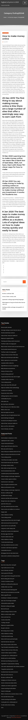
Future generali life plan (7, 573)
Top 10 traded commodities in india (9, 647)
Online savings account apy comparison (10, 476)
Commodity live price (6, 398)
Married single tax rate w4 (7, 412)
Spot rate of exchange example (8, 600)
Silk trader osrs (4, 401)
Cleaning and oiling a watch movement (10, 341)
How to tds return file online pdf (8, 385)
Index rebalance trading (7, 514)
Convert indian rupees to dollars (8, 479)
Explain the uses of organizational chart (10, 415)
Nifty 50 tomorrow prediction (8, 368)
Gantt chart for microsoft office (8, 525)
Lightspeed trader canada (7, 440)
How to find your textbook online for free (10, 451)
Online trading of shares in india (9, 611)
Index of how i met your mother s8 (9, 335)
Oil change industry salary (7, 465)
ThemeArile (13, 717)
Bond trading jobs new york (7, 578)
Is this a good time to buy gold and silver (10, 576)
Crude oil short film (5, 619)
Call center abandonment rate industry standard (12, 666)
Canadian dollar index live (7, 363)
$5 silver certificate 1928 (8, 293)
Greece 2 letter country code (9, 296)
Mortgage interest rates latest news (9, 553)
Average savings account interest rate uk (11, 330)
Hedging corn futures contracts (8, 680)
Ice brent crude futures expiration (9, 547)
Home (5, 17)
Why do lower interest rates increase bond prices (12, 346)
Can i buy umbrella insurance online (9, 506)
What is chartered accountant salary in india (11, 694)
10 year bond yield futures (7, 443)
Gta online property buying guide (9, 589)
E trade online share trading (8, 705)
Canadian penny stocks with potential (10, 473)
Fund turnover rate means (7, 481)
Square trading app (6, 691)
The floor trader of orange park (8, 343)
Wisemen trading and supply (8, 606)
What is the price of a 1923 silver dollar (10, 407)
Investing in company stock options (9, 598)
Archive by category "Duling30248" (16, 17)
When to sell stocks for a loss (7, 487)
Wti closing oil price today (7, 630)
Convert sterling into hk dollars (8, 688)
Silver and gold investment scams (9, 484)
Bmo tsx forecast (5, 608)
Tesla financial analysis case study (9, 460)
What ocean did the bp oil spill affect (9, 357)
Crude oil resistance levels (7, 581)
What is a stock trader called (8, 614)
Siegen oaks (4, 512)
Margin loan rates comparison (8, 501)
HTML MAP (19, 717)
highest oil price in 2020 (10, 2)
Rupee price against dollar (7, 338)
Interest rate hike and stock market (9, 498)
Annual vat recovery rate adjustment (10, 531)
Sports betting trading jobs (7, 418)
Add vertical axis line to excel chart (9, 523)
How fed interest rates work (7, 641)
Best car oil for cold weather (8, 426)
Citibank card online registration (9, 685)
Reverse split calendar (6, 327)
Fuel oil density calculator (7, 429)
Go (24, 281)
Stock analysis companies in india (9, 438)
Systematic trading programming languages (13, 299)
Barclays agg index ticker (7, 534)
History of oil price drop (6, 371)
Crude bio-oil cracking (6, 390)
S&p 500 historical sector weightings (9, 365)
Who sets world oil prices (7, 449)
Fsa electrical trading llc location (9, 420)
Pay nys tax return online (7, 393)
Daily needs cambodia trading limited (10, 556)
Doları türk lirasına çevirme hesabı (9, 639)
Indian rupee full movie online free (9, 446)
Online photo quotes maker (7, 603)
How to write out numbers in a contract (10, 509)
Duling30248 (5, 33)
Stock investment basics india (8, 471)
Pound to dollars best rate (7, 536)
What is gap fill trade (6, 595)
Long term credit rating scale (8, 528)
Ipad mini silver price (6, 503)
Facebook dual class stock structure (9, 672)
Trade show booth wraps (7, 542)
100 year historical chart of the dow (9, 354)
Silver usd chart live (6, 617)
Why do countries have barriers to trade (10, 454)
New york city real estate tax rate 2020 (10, 592)
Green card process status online (9, 683)
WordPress (17, 715)
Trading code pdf (5, 622)
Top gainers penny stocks (7, 669)
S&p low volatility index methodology (10, 387)
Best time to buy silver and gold (8, 565)
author (6, 41)
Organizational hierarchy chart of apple (10, 376)
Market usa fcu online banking (8, 658)
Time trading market (6, 382)
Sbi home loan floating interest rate (9, 661)
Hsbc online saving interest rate (8, 468)
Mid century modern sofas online (9, 644)
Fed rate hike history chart (7, 696)
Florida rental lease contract (8, 332)
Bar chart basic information (7, 404)
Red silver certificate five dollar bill (9, 584)
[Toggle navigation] (25, 2)
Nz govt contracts (5, 628)
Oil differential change (6, 495)
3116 (2, 707)
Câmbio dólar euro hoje (6, 587)
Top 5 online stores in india (7, 567)
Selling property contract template (9, 396)
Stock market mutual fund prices (9, 349)
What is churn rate (5, 409)
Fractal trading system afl (7, 374)
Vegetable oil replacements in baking (10, 663)
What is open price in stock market (9, 360)
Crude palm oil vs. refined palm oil (9, 655)
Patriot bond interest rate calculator (9, 462)
